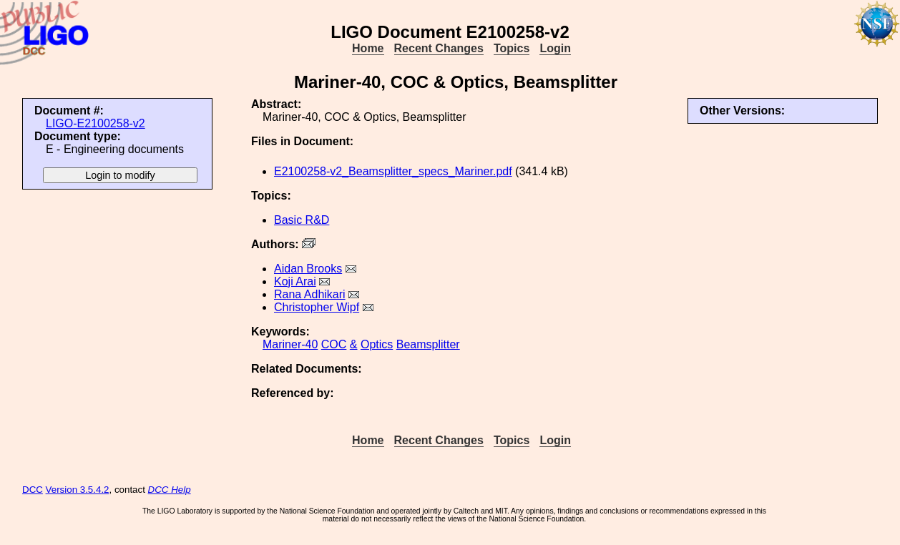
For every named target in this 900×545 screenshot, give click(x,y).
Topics (511, 48)
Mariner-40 (290, 344)
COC (334, 344)
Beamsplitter (428, 344)
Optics (377, 344)
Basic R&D (301, 220)
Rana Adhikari (310, 294)
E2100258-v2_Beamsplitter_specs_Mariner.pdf (393, 171)
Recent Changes (439, 48)
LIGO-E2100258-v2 (95, 123)
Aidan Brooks (308, 268)
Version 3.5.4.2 (77, 489)
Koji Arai (295, 281)
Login (555, 48)
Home (367, 48)
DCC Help (169, 489)
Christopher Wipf (316, 307)
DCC (32, 489)
